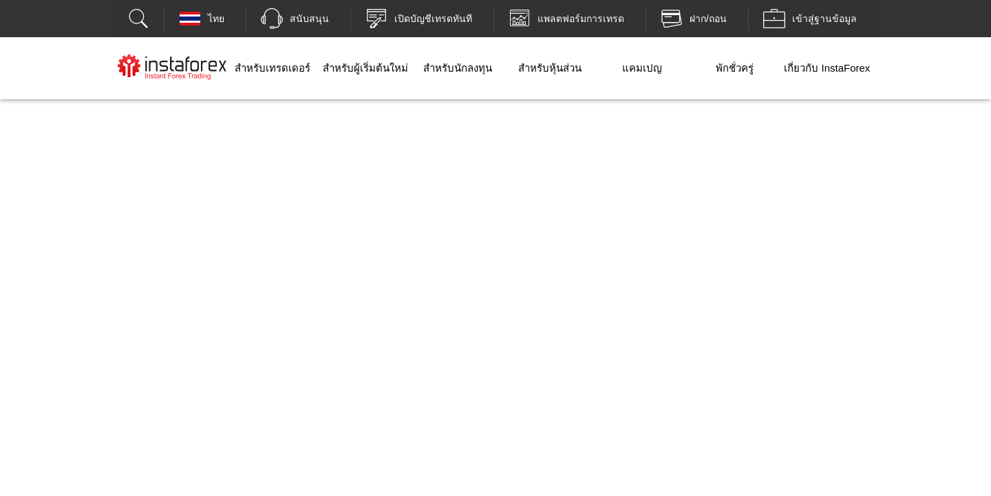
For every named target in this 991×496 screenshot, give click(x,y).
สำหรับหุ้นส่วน (550, 68)
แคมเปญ (642, 68)
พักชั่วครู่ (735, 68)
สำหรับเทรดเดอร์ (272, 68)
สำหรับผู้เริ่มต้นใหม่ (365, 68)
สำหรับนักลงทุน (457, 68)
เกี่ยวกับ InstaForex (827, 68)
